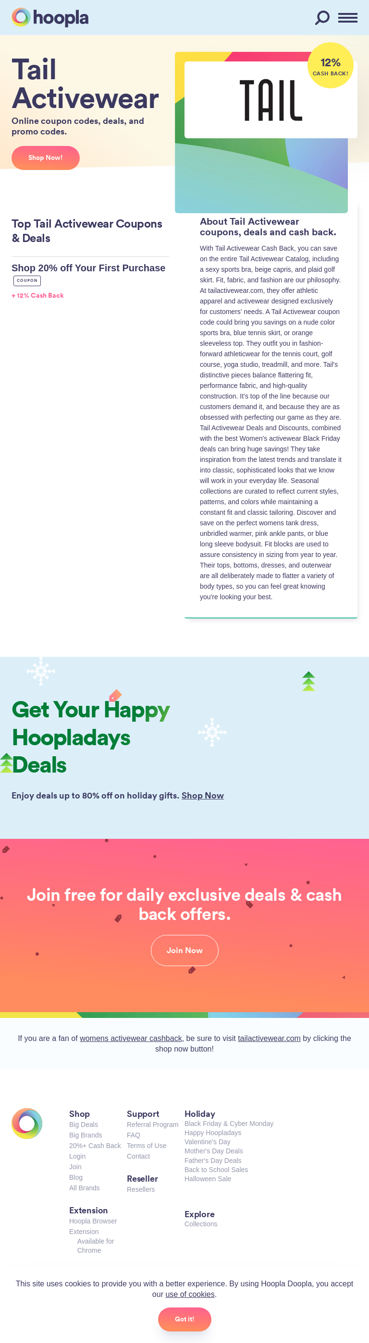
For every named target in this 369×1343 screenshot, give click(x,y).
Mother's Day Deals (213, 1151)
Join (75, 1167)
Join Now (185, 950)
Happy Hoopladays (212, 1133)
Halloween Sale (207, 1179)
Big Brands (85, 1135)
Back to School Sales (216, 1170)
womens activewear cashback (131, 1038)
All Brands (84, 1188)
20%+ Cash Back (95, 1145)
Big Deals (83, 1124)
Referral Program (152, 1124)
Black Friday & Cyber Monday (228, 1123)
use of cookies (189, 1294)
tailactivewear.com (269, 1038)
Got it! (185, 1319)
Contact (138, 1156)
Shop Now (203, 795)
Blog (76, 1177)
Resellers (141, 1189)
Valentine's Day (207, 1142)
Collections (200, 1224)
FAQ (133, 1135)
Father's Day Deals (213, 1160)
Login (77, 1156)
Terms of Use (146, 1145)
